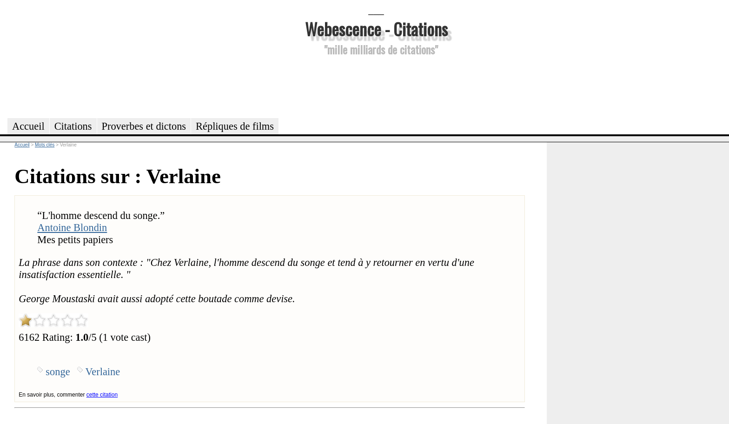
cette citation (102, 394)
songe (58, 372)
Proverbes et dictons (144, 126)
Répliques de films (235, 126)
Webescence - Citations (376, 28)
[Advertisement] (376, 85)
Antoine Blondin (72, 227)
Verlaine (103, 372)
